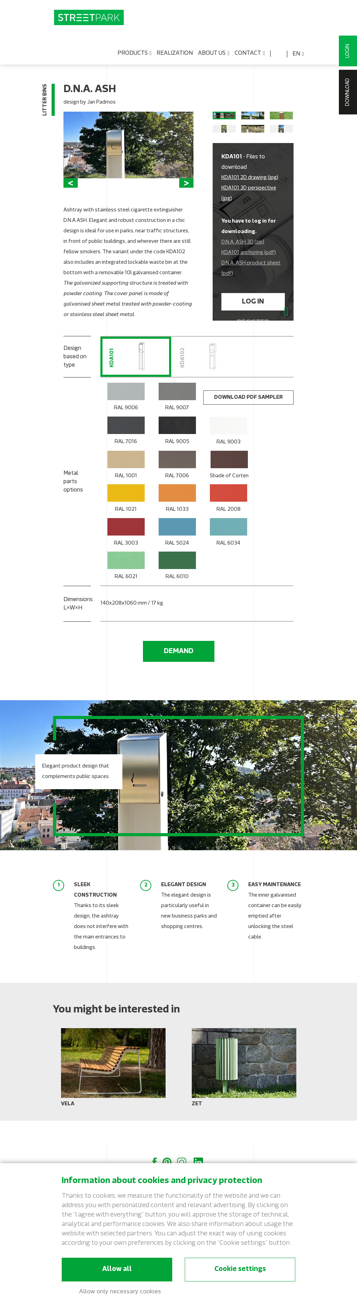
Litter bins (45, 101)
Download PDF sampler (248, 419)
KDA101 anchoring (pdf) (248, 269)
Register (253, 339)
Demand (178, 673)
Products (134, 55)
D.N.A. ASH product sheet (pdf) (251, 285)
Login (347, 51)
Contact (250, 55)
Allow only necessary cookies (120, 1291)
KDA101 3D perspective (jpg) (248, 210)
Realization (175, 55)
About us (213, 55)
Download (347, 92)
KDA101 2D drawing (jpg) (249, 194)
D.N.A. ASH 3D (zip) (242, 259)
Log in (253, 318)
